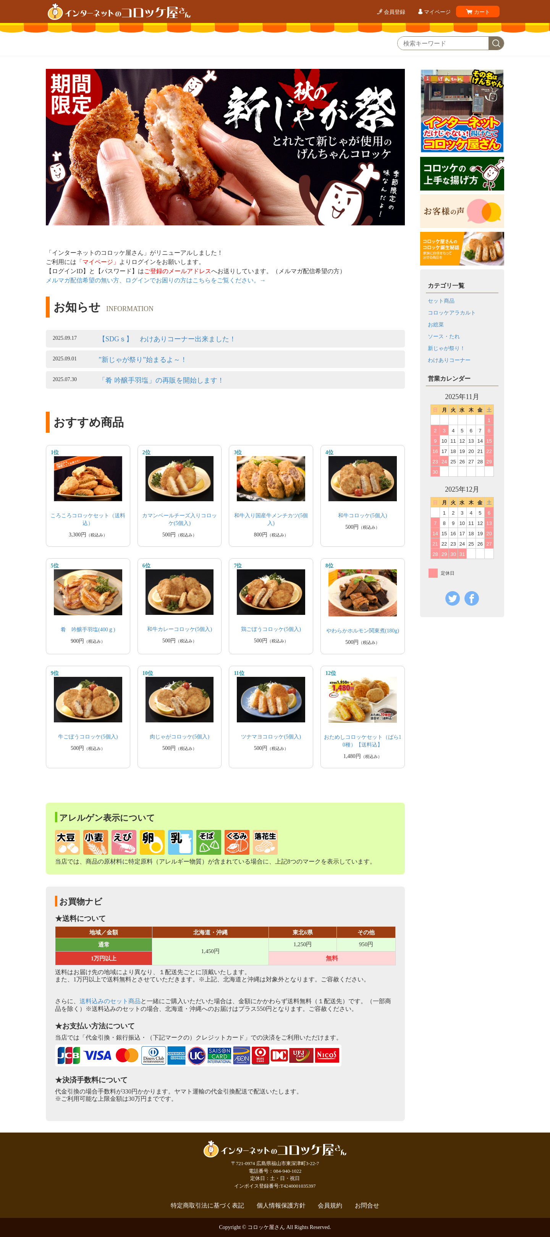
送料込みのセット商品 (110, 1001)
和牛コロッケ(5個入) (362, 515)
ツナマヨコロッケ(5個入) (271, 737)
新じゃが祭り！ (446, 348)
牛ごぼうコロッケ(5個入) (88, 737)
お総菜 (436, 325)
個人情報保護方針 (281, 1206)
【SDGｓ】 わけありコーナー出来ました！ (167, 339)
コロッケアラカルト (452, 313)
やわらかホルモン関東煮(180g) (362, 631)
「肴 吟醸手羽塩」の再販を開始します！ (161, 380)
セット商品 (441, 301)
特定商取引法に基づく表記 (207, 1206)
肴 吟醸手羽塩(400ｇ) (88, 629)
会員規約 (330, 1206)
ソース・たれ (444, 336)
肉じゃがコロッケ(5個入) (179, 737)
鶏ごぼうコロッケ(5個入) (271, 629)
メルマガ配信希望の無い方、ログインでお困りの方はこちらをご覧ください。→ (156, 280)
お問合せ (367, 1206)
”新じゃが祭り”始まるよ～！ (143, 359)
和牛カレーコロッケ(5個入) (179, 629)
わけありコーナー (449, 360)
